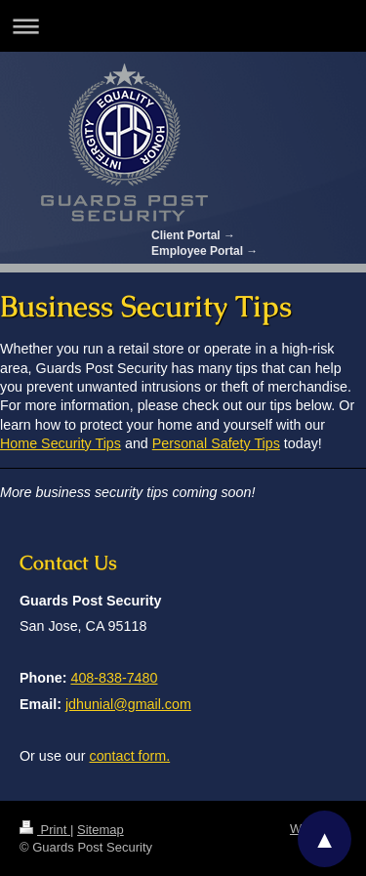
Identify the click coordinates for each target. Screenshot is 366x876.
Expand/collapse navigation (183, 26)
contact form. (130, 756)
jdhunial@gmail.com (128, 704)
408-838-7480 (113, 678)
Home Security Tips (60, 443)
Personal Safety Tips (216, 443)
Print (45, 829)
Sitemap (100, 829)
